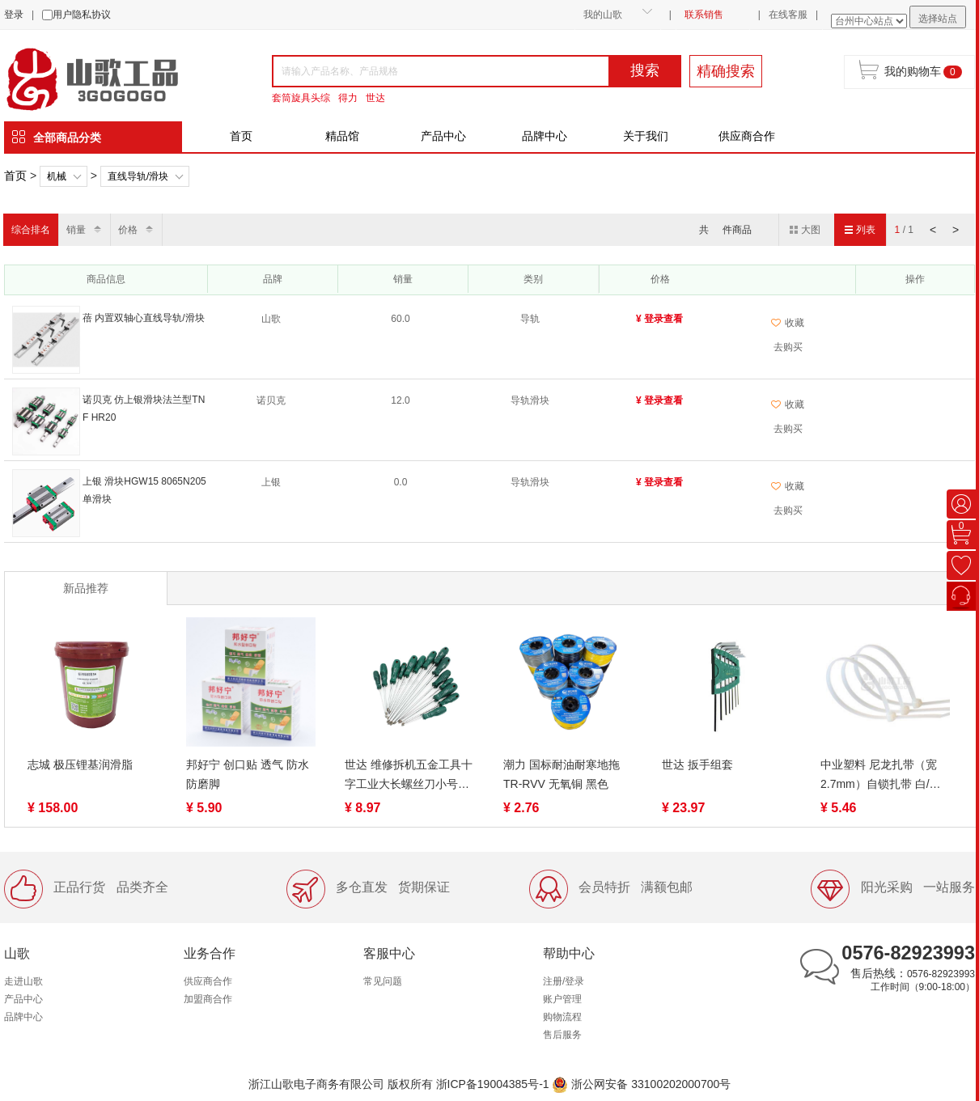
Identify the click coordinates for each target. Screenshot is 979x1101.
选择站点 (937, 18)
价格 (128, 229)
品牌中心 (544, 135)
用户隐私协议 (82, 14)
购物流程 (562, 1017)
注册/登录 (563, 981)
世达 (375, 98)
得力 (348, 98)
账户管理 (562, 999)
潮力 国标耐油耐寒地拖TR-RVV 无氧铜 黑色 (561, 774)
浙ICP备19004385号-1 (492, 1084)
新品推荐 (85, 588)
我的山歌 (602, 14)
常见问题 (382, 981)
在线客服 (788, 14)
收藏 (787, 322)
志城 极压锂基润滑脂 (80, 764)
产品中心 (443, 135)
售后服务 (562, 1034)
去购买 (788, 347)
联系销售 (703, 14)
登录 (13, 14)
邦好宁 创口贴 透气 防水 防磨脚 (247, 774)
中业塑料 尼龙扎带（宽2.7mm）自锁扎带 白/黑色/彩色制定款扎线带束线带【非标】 (884, 776)
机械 (56, 176)
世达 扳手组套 (697, 764)
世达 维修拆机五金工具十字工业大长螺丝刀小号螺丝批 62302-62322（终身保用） (409, 776)
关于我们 (645, 135)
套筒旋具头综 (301, 98)
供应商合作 (746, 135)
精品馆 (342, 135)
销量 (76, 229)
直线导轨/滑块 (138, 176)
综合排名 (30, 229)
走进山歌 (23, 981)
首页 (241, 135)
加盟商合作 (208, 999)
